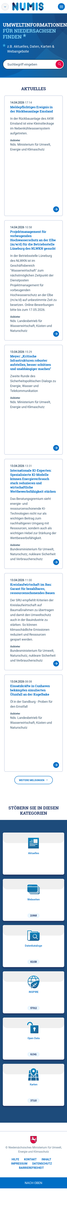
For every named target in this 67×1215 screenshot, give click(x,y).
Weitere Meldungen (33, 780)
